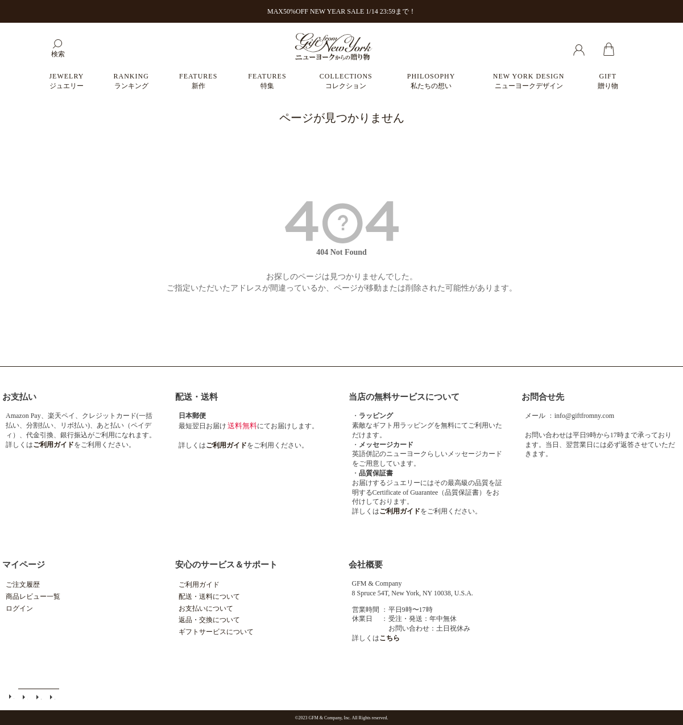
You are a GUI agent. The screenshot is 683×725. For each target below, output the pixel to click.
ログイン (19, 608)
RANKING (131, 81)
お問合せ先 (542, 396)
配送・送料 (196, 396)
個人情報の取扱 (52, 697)
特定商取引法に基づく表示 (38, 697)
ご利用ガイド (199, 585)
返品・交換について (209, 620)
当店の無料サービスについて (404, 396)
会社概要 (366, 564)
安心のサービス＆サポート (226, 564)
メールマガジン (25, 697)
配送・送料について (209, 596)
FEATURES (198, 81)
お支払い (19, 396)
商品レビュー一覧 (33, 596)
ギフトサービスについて (216, 632)
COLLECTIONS (346, 81)
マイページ (23, 564)
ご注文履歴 (23, 585)
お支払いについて (206, 608)
